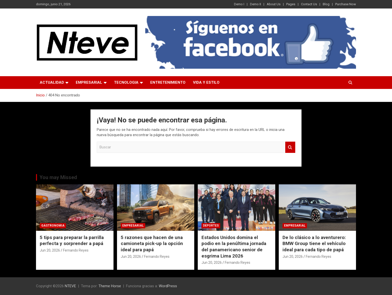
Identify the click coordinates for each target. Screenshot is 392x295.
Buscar (290, 147)
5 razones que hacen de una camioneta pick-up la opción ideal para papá (152, 244)
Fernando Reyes (75, 250)
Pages (290, 4)
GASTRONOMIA (52, 225)
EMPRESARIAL (89, 82)
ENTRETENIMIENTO (168, 82)
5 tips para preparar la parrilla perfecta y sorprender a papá (72, 241)
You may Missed (58, 177)
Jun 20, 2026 (50, 250)
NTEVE (70, 286)
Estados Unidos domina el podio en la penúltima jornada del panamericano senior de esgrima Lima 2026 (234, 247)
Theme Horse (109, 286)
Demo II (255, 4)
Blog (326, 4)
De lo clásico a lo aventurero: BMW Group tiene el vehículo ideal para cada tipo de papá (314, 244)
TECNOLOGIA (126, 82)
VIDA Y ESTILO (206, 82)
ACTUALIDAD (52, 82)
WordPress (168, 286)
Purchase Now (345, 4)
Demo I (239, 4)
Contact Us (309, 4)
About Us (273, 4)
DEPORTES (211, 225)
